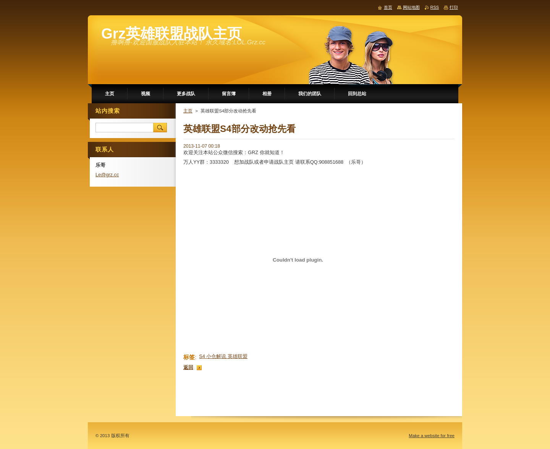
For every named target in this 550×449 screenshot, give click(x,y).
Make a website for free (432, 435)
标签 (189, 357)
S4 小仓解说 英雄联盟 (223, 356)
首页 (388, 7)
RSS (434, 7)
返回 (188, 367)
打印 (454, 7)
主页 (187, 111)
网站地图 (411, 7)
